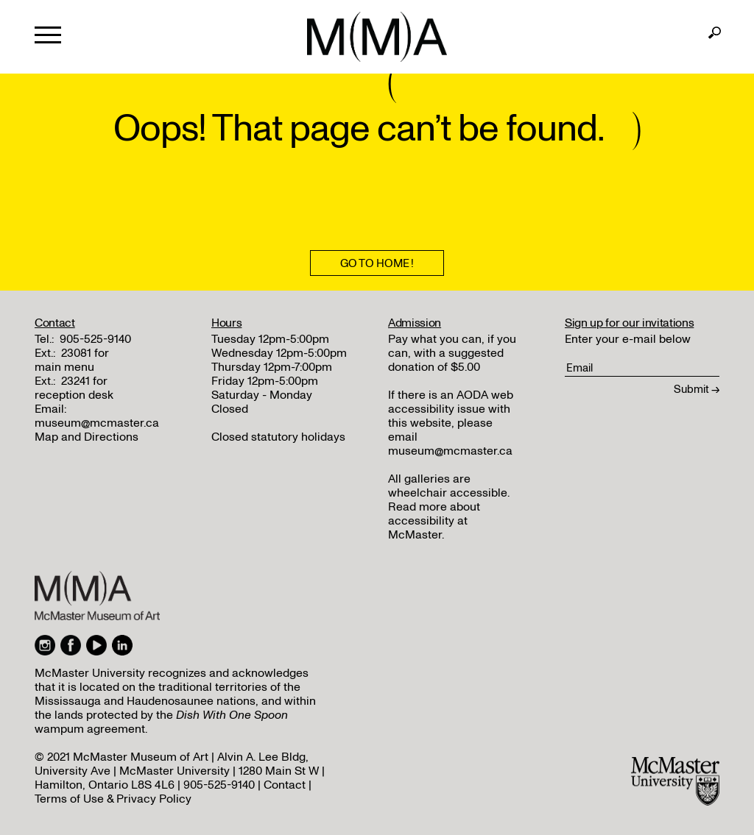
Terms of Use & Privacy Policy (113, 799)
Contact (285, 785)
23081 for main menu (72, 360)
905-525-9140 (95, 339)
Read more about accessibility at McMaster (434, 521)
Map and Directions (86, 437)
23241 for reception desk (74, 388)
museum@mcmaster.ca (97, 423)
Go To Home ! (377, 263)
